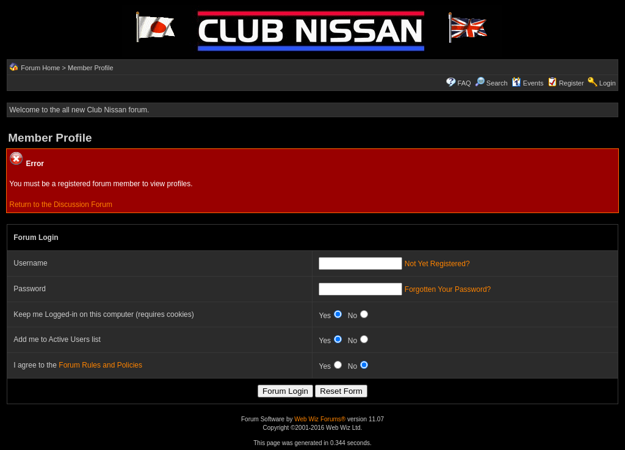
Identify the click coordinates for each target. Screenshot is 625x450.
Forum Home (40, 67)
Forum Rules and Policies (100, 365)
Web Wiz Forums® (319, 419)
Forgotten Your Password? (448, 289)
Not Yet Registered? (437, 263)
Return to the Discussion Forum (60, 204)
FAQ (464, 83)
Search (491, 83)
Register (571, 83)
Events (527, 83)
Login (607, 83)
